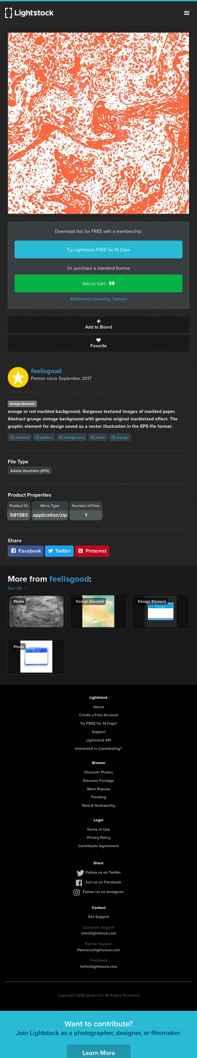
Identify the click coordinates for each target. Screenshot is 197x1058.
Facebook (25, 551)
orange (119, 437)
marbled (19, 437)
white (98, 437)
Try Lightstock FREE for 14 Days (98, 249)
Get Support (98, 916)
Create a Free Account (98, 715)
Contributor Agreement (98, 845)
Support (99, 731)
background (71, 437)
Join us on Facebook (103, 882)
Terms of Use (98, 829)
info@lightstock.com (98, 933)
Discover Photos (98, 772)
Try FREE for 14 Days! (98, 723)
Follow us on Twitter (103, 872)
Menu (186, 13)
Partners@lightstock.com (98, 950)
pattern (44, 437)
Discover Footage (98, 780)
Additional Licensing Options (98, 299)
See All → (17, 588)
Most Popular (98, 789)
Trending (98, 797)
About (98, 706)
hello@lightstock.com (98, 966)
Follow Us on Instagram (103, 891)
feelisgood (46, 371)
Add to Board (98, 324)
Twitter (59, 551)
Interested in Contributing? (98, 748)
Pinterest (92, 551)
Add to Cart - (98, 283)
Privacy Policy (98, 837)
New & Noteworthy (98, 805)
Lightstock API (98, 740)
